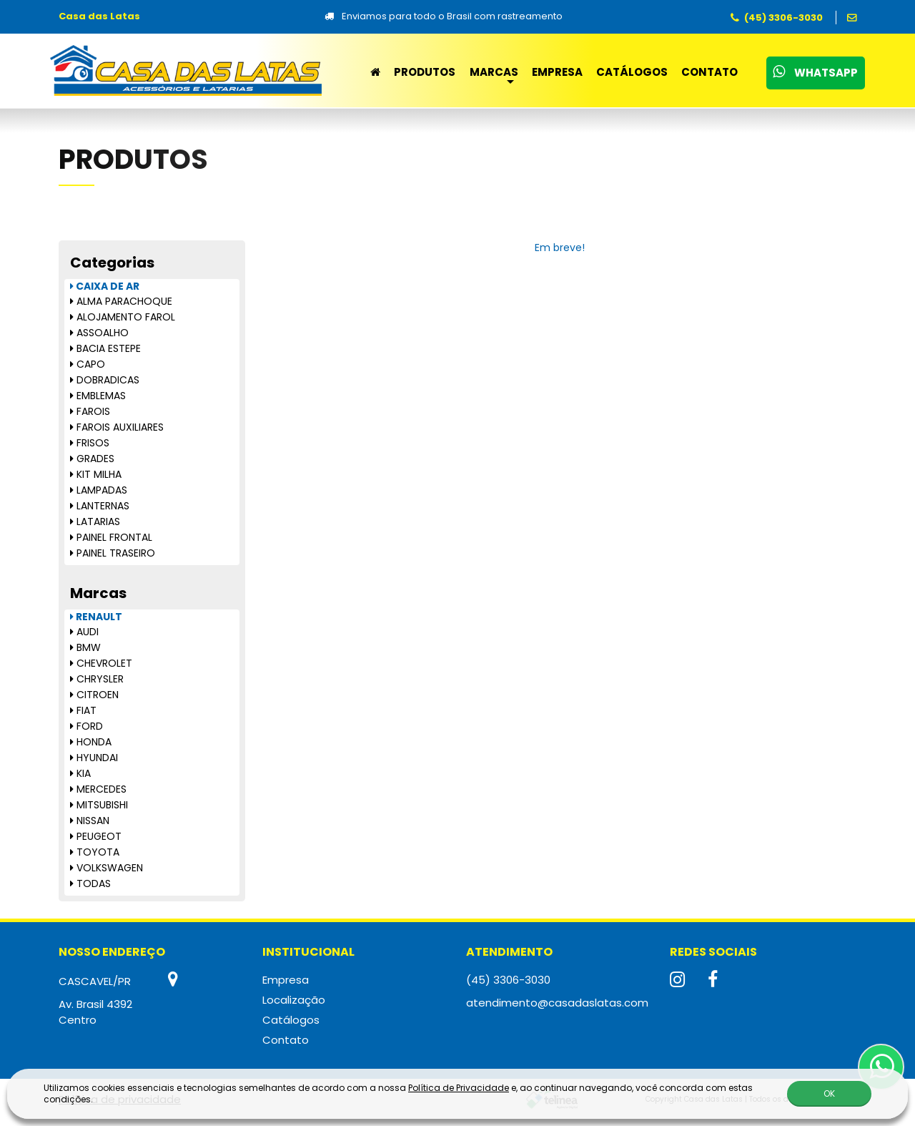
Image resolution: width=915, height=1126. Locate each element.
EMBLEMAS (98, 395)
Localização (293, 999)
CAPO (87, 364)
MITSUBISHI (99, 805)
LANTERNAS (99, 506)
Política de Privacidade (458, 1088)
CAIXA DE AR (104, 286)
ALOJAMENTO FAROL (122, 317)
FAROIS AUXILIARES (117, 427)
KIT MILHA (96, 474)
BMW (85, 647)
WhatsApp (815, 72)
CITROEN (94, 694)
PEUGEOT (96, 836)
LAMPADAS (98, 490)
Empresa (557, 71)
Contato (709, 71)
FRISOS (89, 443)
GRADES (92, 458)
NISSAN (89, 820)
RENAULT (96, 616)
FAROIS (90, 411)
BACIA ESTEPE (105, 348)
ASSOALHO (99, 332)
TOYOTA (94, 852)
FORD (86, 726)
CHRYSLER (97, 679)
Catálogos (632, 71)
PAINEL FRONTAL (111, 537)
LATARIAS (95, 521)
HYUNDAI (94, 757)
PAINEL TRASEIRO (112, 553)
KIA (80, 773)
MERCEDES (98, 789)
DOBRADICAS (104, 380)
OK (829, 1093)
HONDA (91, 742)
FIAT (83, 710)
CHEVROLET (101, 663)
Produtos (424, 71)
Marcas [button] (494, 71)
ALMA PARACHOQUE (121, 301)
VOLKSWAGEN (106, 868)
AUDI (84, 632)
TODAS (90, 883)
